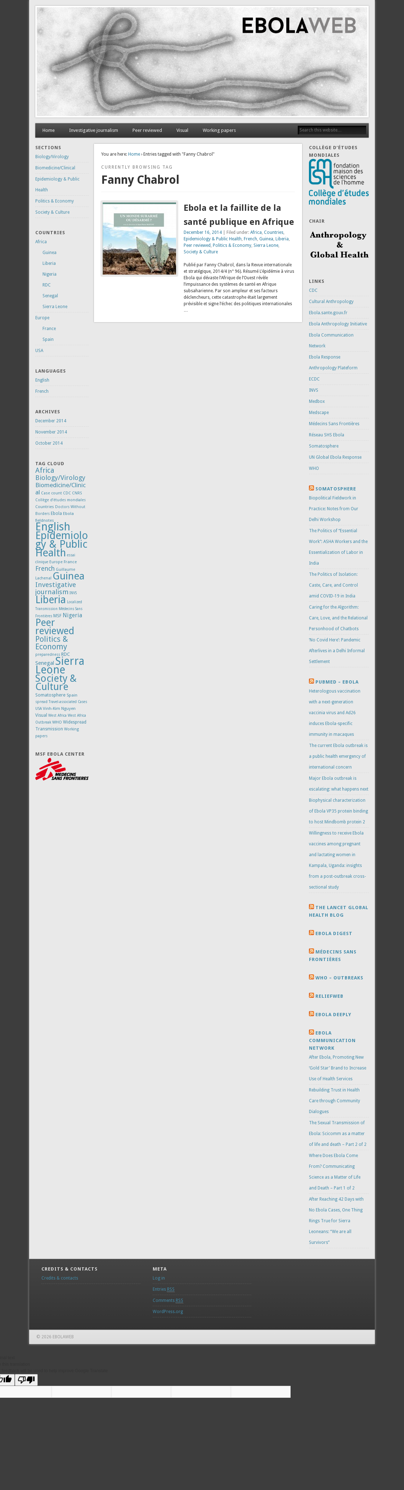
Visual (182, 130)
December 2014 (50, 420)
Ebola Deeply (333, 1014)
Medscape (319, 412)
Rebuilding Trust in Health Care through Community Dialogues (334, 1101)
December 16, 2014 (203, 232)
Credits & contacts (59, 1278)
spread (41, 701)
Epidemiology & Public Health (213, 238)
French (250, 238)
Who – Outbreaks (339, 977)
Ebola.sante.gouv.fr (328, 312)
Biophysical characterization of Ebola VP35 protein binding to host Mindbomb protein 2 (338, 811)
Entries (164, 1289)
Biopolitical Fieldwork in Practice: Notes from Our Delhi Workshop (333, 508)
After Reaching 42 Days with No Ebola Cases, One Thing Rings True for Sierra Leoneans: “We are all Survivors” (336, 1221)
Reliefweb (329, 996)
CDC (67, 493)
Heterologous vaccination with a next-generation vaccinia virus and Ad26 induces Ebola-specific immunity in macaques (334, 713)
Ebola (56, 513)
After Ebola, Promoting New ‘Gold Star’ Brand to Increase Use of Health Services (337, 1068)
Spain (48, 339)
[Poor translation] (26, 1380)
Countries (273, 232)
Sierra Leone (265, 245)
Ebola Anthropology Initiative (338, 323)
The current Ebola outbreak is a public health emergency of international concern (338, 756)
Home (48, 130)
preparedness (47, 654)
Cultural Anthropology (331, 301)
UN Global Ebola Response (335, 457)
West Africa (57, 715)
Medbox (317, 401)
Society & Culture (201, 251)
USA (39, 350)
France (49, 328)
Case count (51, 493)
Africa (256, 232)
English (42, 380)
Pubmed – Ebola (337, 682)
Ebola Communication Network (332, 1040)
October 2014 (49, 443)
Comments (168, 1300)
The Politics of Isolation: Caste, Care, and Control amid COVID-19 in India (333, 585)
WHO (57, 722)
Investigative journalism (93, 130)
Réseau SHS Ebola (326, 434)
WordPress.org (168, 1311)
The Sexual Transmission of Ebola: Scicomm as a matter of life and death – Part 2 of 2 (338, 1133)
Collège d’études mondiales (60, 500)
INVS (73, 593)
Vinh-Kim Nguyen (59, 708)
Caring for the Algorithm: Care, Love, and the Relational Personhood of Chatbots (338, 618)
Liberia (282, 238)
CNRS (77, 493)
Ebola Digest (334, 933)
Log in (159, 1278)
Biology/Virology (52, 156)
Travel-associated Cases (68, 702)
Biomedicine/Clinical (55, 167)
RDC (46, 285)
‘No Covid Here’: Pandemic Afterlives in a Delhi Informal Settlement (337, 650)
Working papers (219, 130)
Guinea (266, 238)
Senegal (50, 295)
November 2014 (51, 432)
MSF (57, 615)
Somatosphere (50, 695)
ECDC (314, 379)
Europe (42, 317)
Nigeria (49, 274)
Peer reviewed (147, 130)
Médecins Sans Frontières (334, 423)
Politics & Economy (232, 245)
